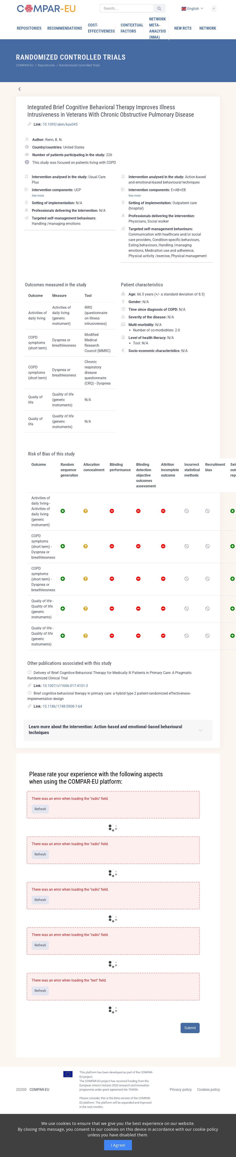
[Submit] (159, 8)
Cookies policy (208, 1089)
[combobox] (192, 9)
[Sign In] (213, 8)
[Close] (213, 757)
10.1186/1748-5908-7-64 (62, 706)
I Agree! (118, 1145)
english (190, 9)
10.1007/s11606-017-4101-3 (65, 686)
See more (38, 195)
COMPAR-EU (39, 1089)
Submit (190, 1028)
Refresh (40, 809)
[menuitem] (29, 28)
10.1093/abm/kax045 (60, 124)
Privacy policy (181, 1089)
